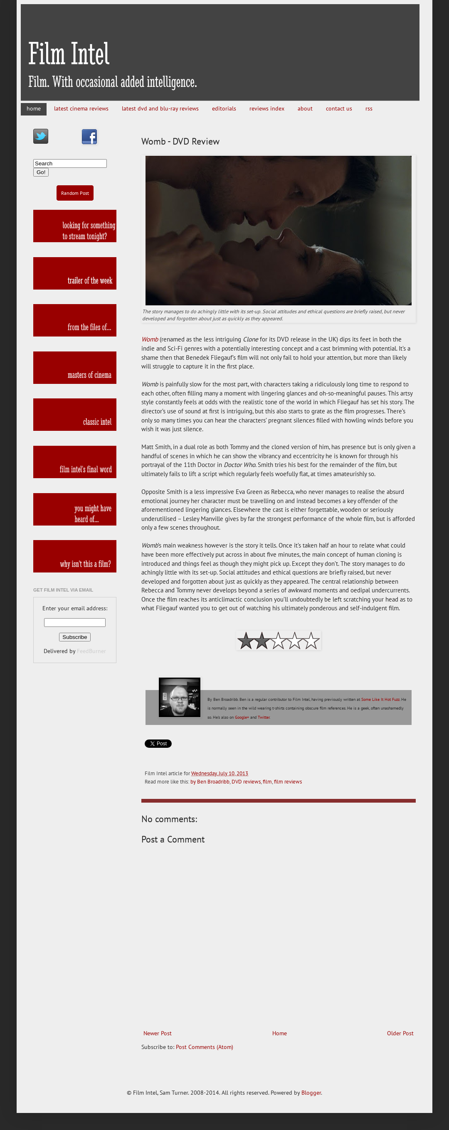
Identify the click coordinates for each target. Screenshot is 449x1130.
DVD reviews (246, 781)
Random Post (75, 193)
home (34, 108)
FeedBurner (91, 651)
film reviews (288, 781)
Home (279, 1033)
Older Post (400, 1033)
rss (369, 108)
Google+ (242, 717)
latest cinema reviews (81, 108)
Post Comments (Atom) (204, 1047)
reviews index (266, 108)
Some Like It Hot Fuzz (380, 699)
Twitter (263, 717)
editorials (224, 108)
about (305, 108)
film (267, 781)
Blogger (311, 1092)
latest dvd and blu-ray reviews (160, 108)
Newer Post (157, 1033)
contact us (339, 108)
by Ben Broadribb (209, 781)
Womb (149, 339)
